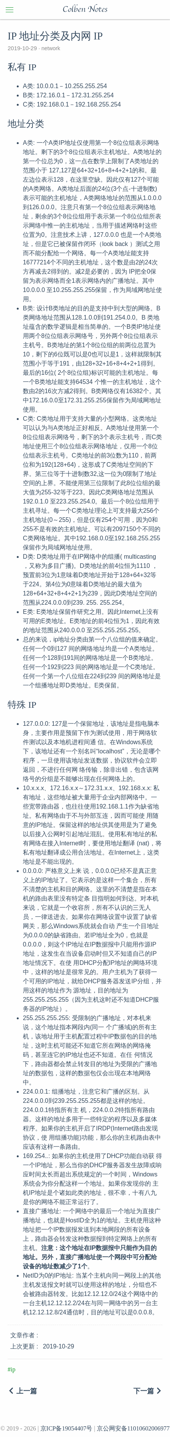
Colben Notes (85, 9)
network (50, 48)
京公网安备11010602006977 (133, 1428)
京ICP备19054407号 (66, 1428)
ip (13, 1369)
